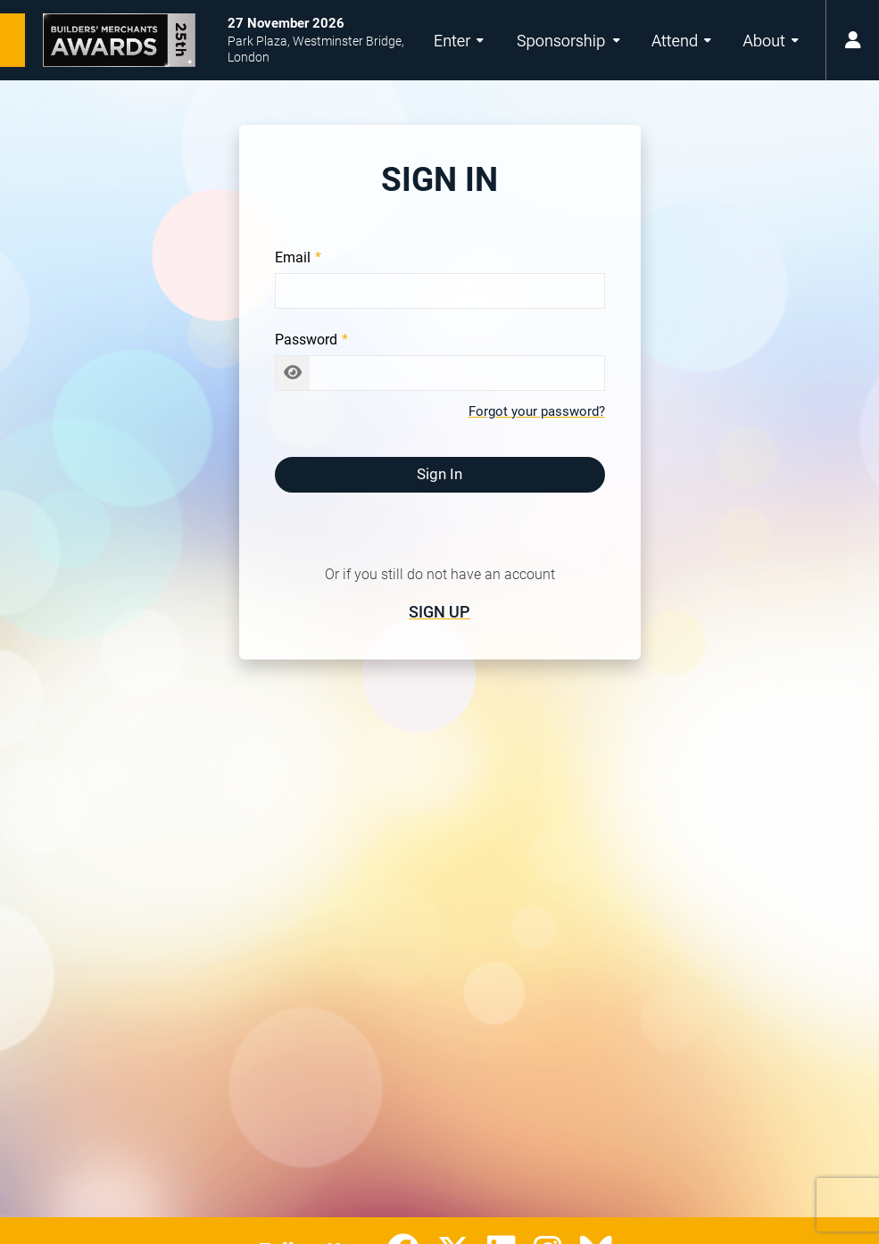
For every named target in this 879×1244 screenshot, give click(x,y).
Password (306, 339)
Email (293, 257)
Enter (459, 40)
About (771, 40)
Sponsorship (568, 40)
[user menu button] (852, 40)
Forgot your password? (537, 411)
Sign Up (439, 611)
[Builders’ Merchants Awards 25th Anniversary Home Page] (97, 40)
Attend (681, 40)
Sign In (439, 474)
